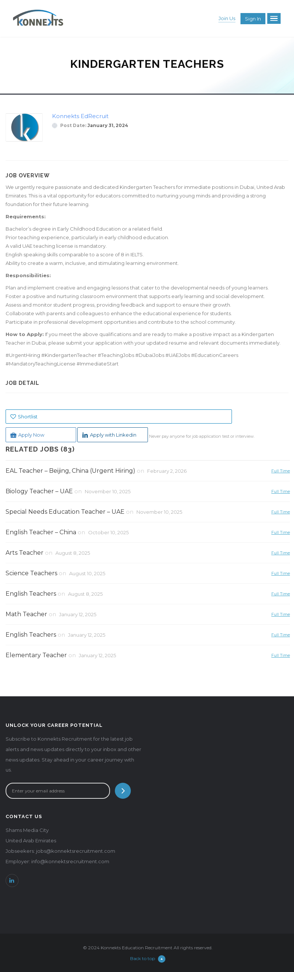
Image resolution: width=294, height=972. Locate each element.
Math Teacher (26, 614)
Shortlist (24, 416)
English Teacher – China (41, 532)
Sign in (253, 19)
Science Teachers (31, 573)
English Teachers (31, 593)
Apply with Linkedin (109, 435)
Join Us (227, 18)
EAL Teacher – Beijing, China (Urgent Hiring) (70, 470)
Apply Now (27, 435)
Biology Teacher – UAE (39, 491)
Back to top (147, 958)
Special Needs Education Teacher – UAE (65, 511)
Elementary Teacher (36, 655)
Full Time (280, 470)
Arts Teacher (24, 552)
